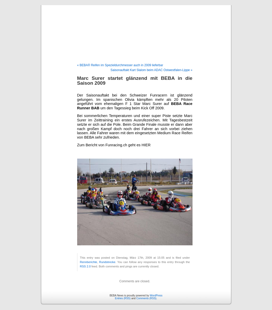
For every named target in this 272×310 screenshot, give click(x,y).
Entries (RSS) (122, 298)
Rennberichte (88, 262)
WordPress (156, 295)
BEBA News (136, 28)
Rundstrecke (107, 262)
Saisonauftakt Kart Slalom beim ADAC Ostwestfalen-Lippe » (151, 70)
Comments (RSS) (146, 298)
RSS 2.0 (85, 266)
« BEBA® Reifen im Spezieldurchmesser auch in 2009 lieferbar (120, 65)
